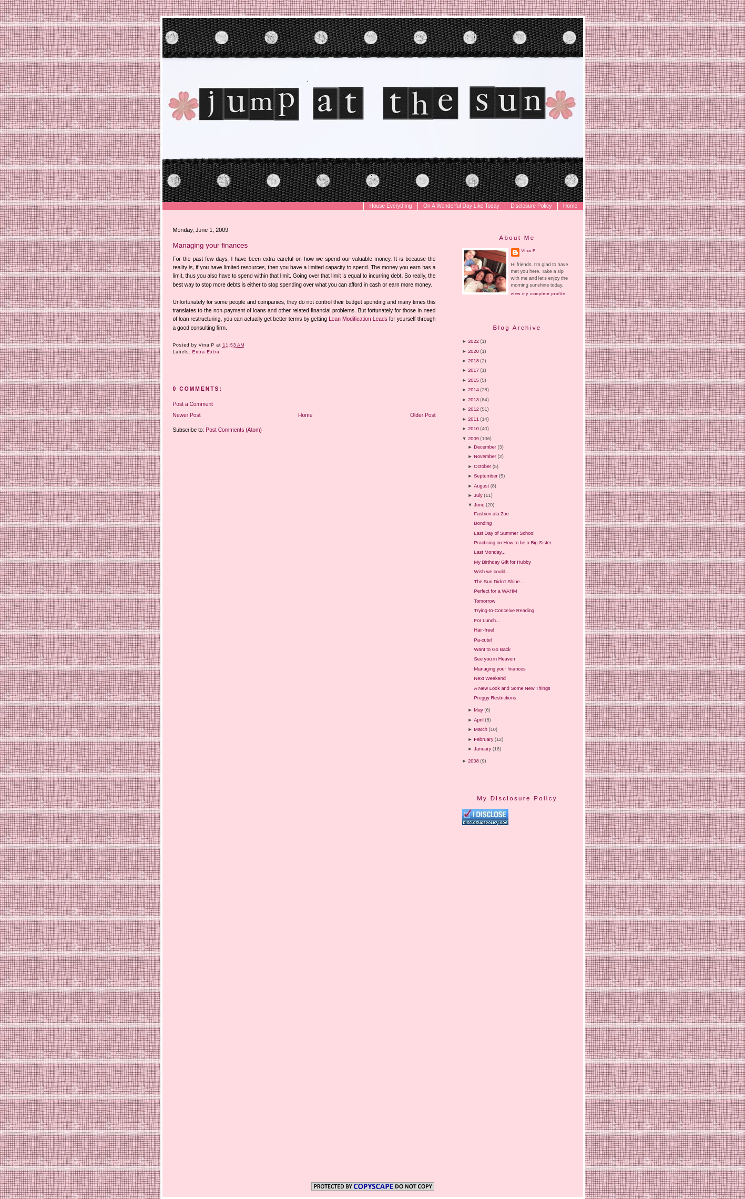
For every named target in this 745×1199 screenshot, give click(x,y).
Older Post (423, 415)
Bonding (483, 523)
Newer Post (187, 415)
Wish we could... (491, 571)
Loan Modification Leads (358, 319)
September (485, 476)
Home (570, 206)
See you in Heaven (494, 659)
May (478, 710)
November (485, 456)
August (481, 486)
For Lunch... (487, 620)
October (482, 466)
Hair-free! (484, 630)
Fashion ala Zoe (491, 513)
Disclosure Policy (531, 206)
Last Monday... (490, 552)
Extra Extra (206, 351)
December (485, 447)
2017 (473, 370)
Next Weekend (490, 678)
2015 (473, 380)
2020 (473, 351)
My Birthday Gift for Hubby (502, 562)
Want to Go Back (492, 649)
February (483, 739)
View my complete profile (538, 293)
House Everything (390, 206)
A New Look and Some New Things (512, 688)
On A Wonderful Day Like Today (461, 206)
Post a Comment (193, 404)
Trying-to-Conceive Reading (504, 610)
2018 (473, 360)
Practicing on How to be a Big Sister (513, 542)
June (479, 504)
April (478, 720)
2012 (473, 409)
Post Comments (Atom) (234, 430)
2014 (473, 389)
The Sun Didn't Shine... (499, 581)
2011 (473, 419)
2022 (473, 341)
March (480, 729)
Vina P (529, 250)
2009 (473, 438)
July (478, 495)
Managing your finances (210, 245)
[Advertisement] (550, 915)
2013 (473, 399)
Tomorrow (485, 601)
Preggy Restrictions (495, 697)
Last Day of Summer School (504, 533)
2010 (473, 428)
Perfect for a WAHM (495, 591)
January (482, 748)
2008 (473, 761)
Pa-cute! (483, 640)
